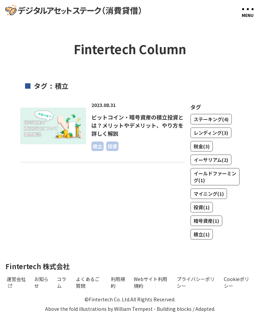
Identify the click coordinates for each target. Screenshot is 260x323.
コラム (61, 282)
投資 (112, 146)
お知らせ (41, 282)
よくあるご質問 (88, 282)
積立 (97, 146)
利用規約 (118, 282)
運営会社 (16, 282)
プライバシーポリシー (196, 282)
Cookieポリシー (236, 282)
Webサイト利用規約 (150, 282)
